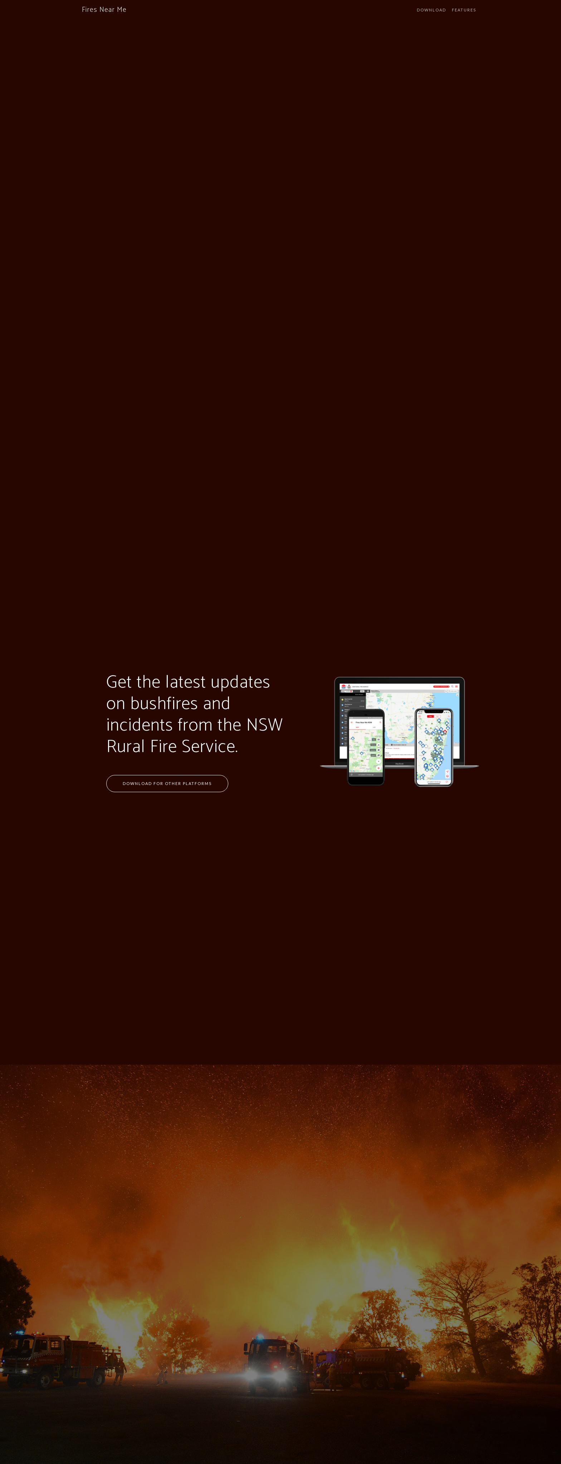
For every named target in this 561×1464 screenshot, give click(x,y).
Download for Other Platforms (167, 783)
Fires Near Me (104, 10)
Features (464, 10)
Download (431, 10)
